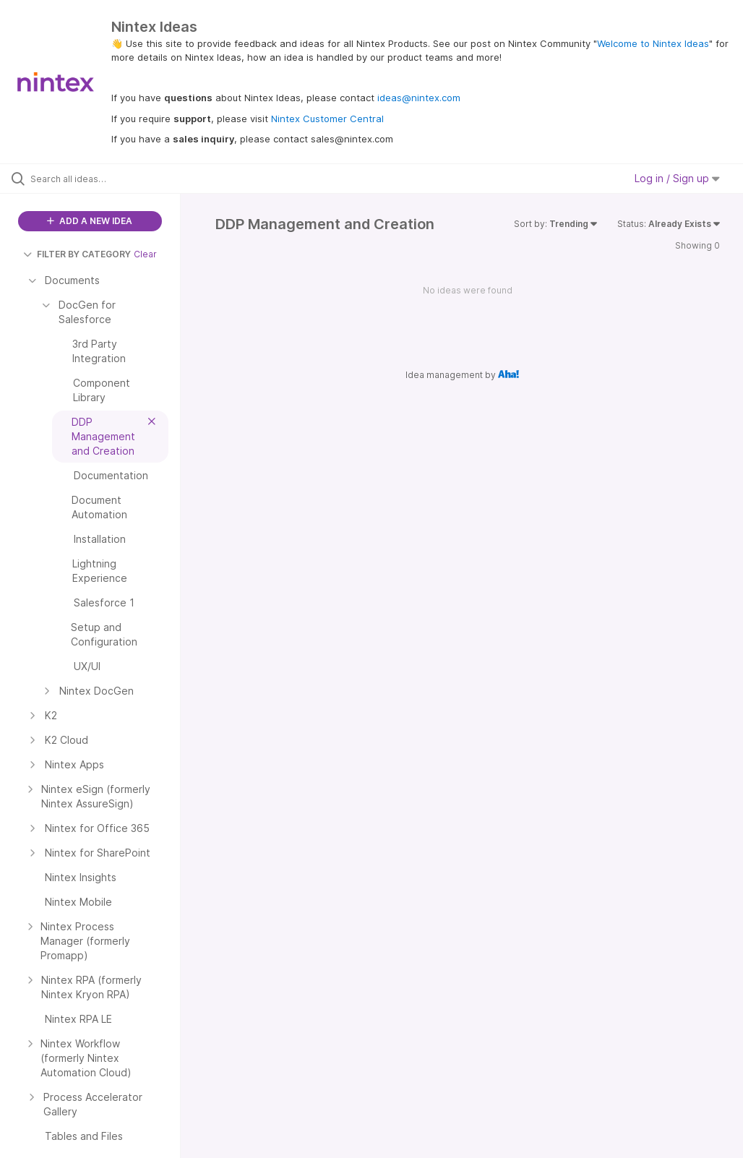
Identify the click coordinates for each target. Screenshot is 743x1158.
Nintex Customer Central (327, 118)
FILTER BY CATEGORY (77, 254)
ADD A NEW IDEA (89, 220)
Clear (145, 254)
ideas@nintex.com (418, 97)
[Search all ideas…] (98, 178)
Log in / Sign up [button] (677, 178)
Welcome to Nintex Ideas (653, 43)
